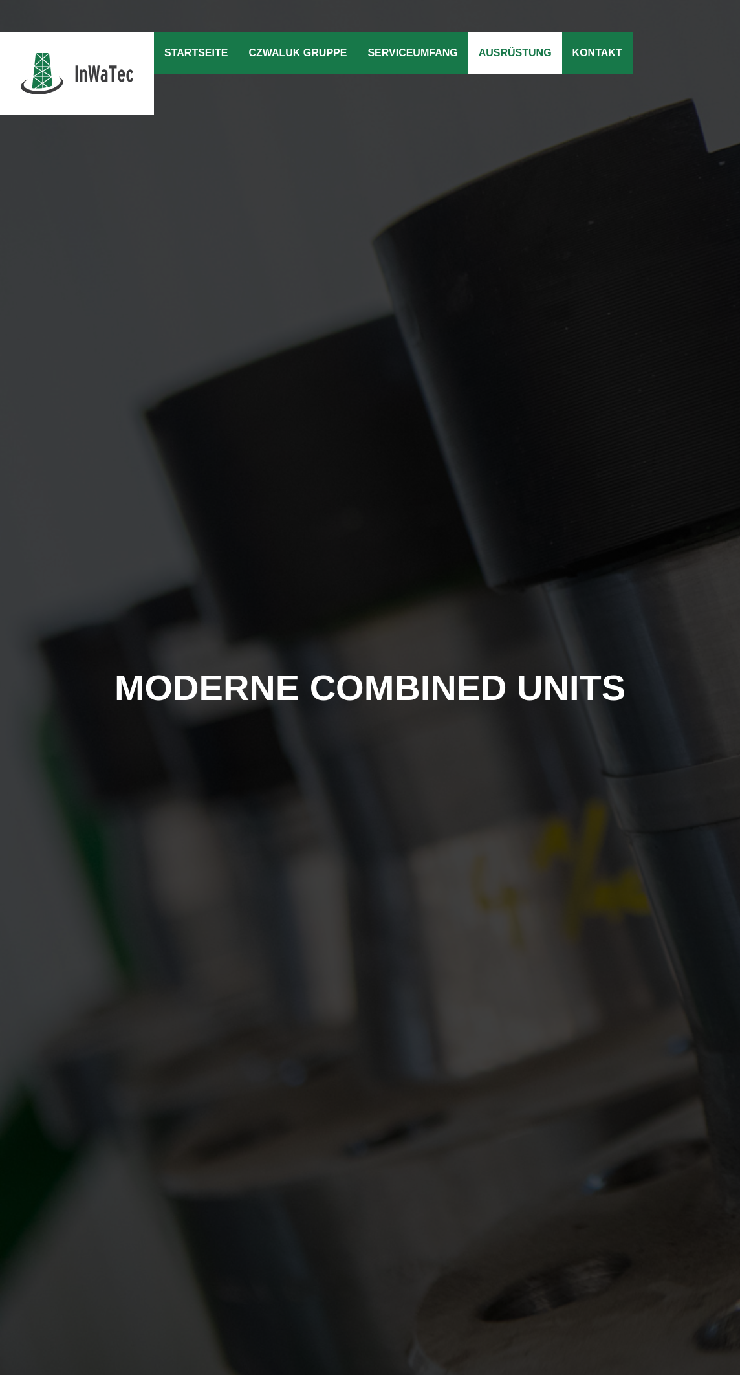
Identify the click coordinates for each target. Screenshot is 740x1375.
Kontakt (597, 52)
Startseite (196, 52)
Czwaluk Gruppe (297, 52)
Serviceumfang (412, 52)
